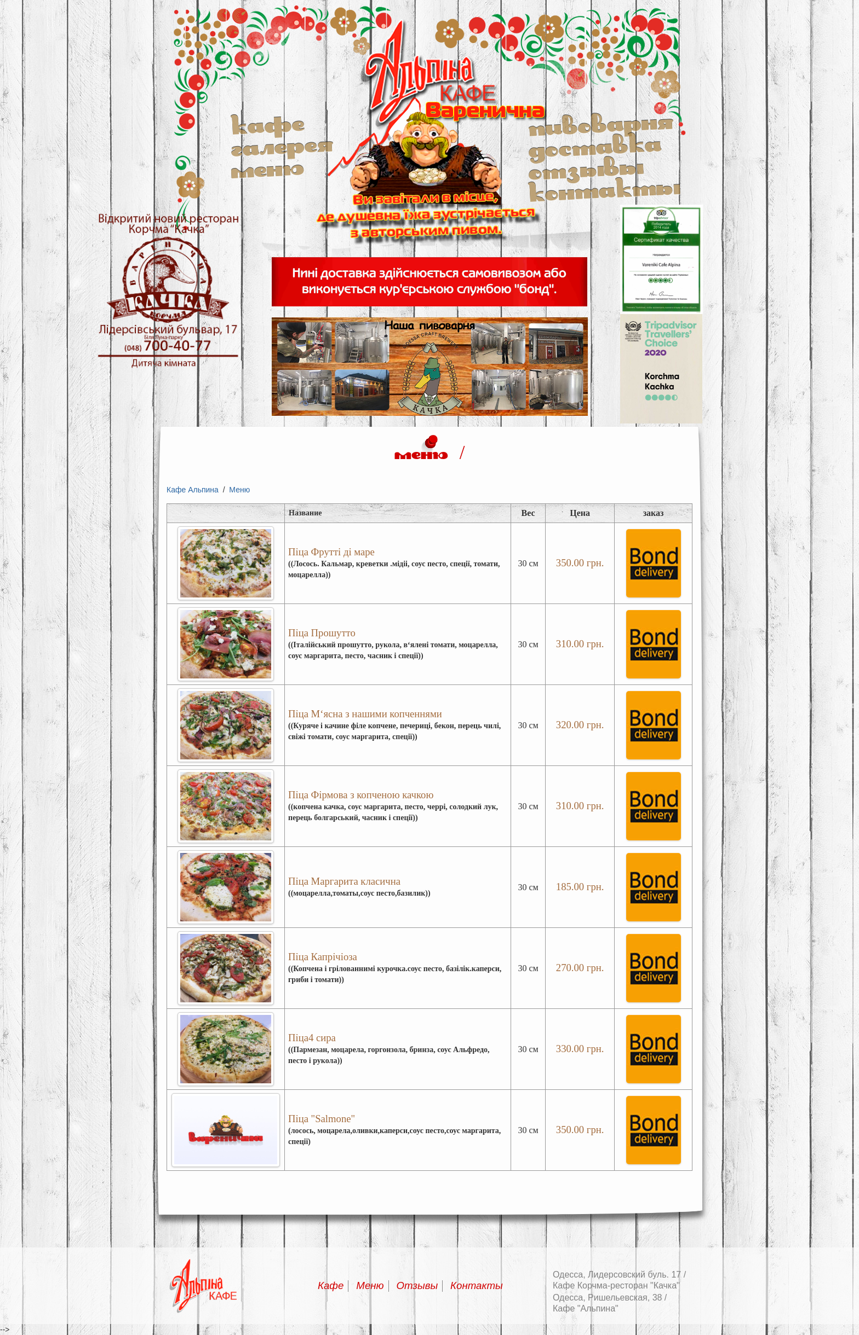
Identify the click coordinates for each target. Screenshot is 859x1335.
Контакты (604, 189)
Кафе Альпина (193, 489)
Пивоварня (601, 123)
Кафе (267, 124)
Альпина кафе (429, 249)
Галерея (282, 145)
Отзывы (586, 167)
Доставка (595, 145)
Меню (267, 167)
